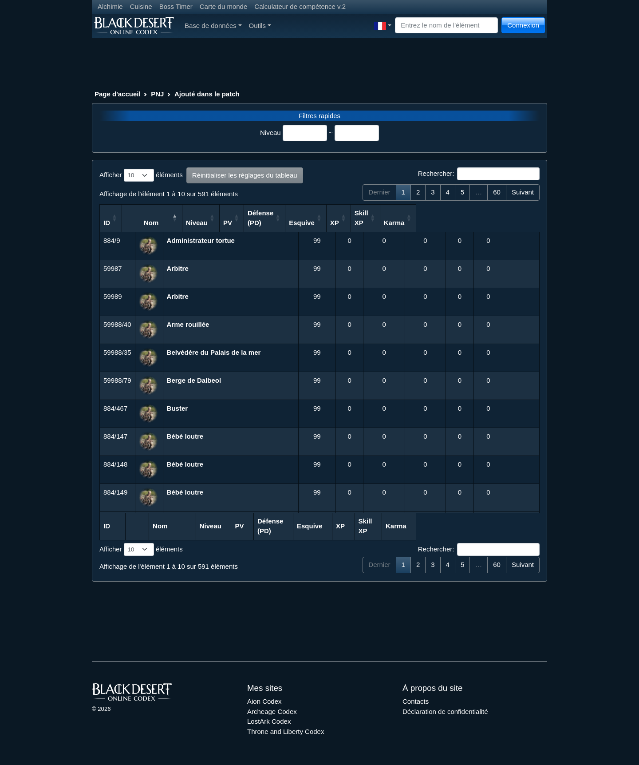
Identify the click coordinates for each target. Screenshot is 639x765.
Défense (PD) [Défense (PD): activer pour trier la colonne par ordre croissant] (376, 218)
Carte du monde (224, 6)
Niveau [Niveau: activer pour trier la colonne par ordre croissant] (308, 222)
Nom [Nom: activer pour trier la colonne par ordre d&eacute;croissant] (176, 222)
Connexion (523, 25)
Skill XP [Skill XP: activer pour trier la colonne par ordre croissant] (481, 218)
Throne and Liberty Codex (285, 731)
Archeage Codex (272, 711)
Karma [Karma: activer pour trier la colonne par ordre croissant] (516, 222)
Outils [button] (260, 25)
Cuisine (141, 6)
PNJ (157, 94)
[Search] (446, 25)
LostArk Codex (269, 721)
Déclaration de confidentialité (445, 711)
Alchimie (110, 6)
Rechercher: (479, 174)
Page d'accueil (118, 94)
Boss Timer (176, 6)
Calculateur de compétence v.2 (300, 6)
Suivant (523, 192)
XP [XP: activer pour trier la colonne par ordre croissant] (450, 222)
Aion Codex (264, 701)
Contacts (415, 701)
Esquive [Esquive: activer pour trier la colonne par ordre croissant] (417, 222)
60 (497, 192)
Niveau (270, 132)
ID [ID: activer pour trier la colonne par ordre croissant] (106, 222)
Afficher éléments (141, 175)
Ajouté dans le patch (207, 94)
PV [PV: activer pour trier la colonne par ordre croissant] (339, 222)
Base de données (213, 25)
